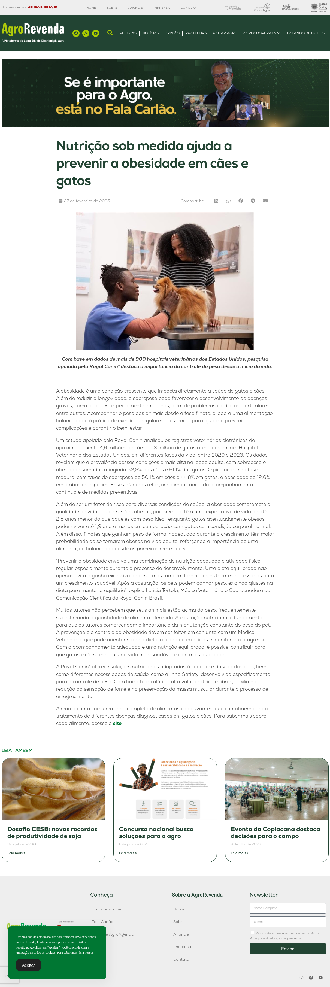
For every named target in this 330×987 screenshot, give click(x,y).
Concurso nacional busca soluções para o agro (156, 832)
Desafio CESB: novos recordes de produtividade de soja (52, 832)
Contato (188, 8)
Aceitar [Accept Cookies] (28, 966)
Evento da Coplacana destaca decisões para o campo (275, 832)
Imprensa (161, 8)
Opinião (172, 33)
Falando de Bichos (306, 33)
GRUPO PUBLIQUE (42, 7)
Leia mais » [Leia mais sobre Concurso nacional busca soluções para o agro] (128, 853)
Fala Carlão (102, 921)
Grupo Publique (106, 909)
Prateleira (196, 33)
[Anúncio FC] (165, 126)
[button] (216, 201)
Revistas (128, 33)
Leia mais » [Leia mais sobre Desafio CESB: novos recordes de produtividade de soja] (16, 853)
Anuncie (135, 8)
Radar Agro (225, 33)
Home (91, 8)
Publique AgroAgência (113, 934)
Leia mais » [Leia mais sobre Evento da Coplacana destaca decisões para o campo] (240, 853)
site (117, 723)
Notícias (150, 33)
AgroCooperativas (262, 33)
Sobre (112, 8)
